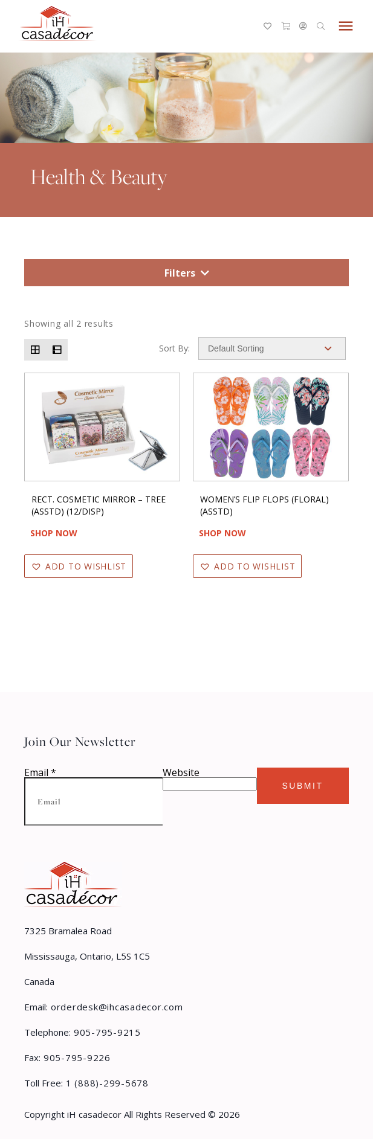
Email (40, 772)
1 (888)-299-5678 (106, 1083)
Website (181, 772)
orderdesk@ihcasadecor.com (115, 1007)
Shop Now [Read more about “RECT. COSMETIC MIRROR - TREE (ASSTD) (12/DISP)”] (53, 533)
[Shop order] (272, 348)
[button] (78, 566)
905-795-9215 (106, 1032)
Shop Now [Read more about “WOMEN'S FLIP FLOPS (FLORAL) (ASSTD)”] (222, 533)
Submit (302, 786)
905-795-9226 (76, 1057)
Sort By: (174, 348)
